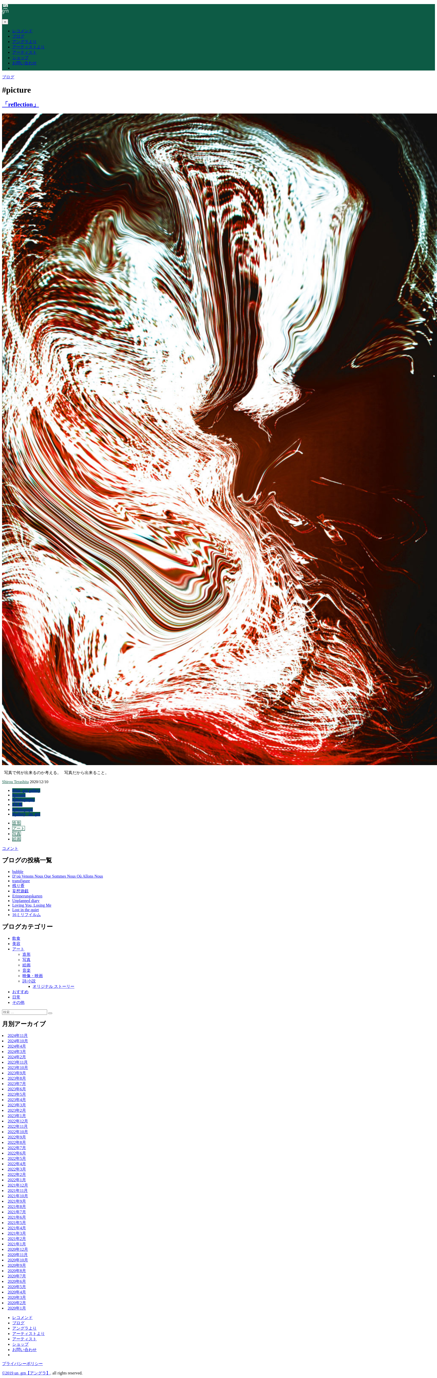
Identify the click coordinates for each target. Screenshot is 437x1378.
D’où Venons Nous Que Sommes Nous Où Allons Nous (57, 876)
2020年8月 (17, 1271)
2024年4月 (17, 1046)
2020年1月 (17, 1308)
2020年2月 (17, 1303)
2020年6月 (17, 1281)
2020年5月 (17, 1287)
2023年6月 (17, 1089)
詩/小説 (29, 981)
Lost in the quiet (25, 910)
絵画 (16, 839)
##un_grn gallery (26, 790)
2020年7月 (17, 1276)
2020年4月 (17, 1292)
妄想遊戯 (20, 891)
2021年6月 (17, 1217)
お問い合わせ (24, 63)
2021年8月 (17, 1206)
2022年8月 (17, 1142)
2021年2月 (17, 1238)
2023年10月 (18, 1067)
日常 (16, 997)
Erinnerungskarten (27, 896)
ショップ (20, 57)
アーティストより (28, 47)
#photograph (22, 809)
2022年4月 (17, 1164)
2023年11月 (18, 1062)
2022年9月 (17, 1137)
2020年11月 (18, 1255)
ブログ (18, 36)
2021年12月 (18, 1185)
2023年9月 (17, 1073)
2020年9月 (17, 1265)
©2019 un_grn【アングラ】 (26, 1373)
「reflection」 (20, 104)
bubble (17, 871)
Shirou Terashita (15, 782)
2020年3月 (17, 1297)
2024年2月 (17, 1057)
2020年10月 (18, 1260)
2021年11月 (18, 1190)
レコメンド (22, 31)
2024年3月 (17, 1051)
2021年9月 (17, 1201)
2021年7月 (17, 1212)
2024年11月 (18, 1035)
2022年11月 (18, 1126)
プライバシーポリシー (22, 1363)
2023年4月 (17, 1100)
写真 (16, 834)
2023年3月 (17, 1105)
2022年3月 (17, 1169)
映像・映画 (32, 976)
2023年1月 (17, 1116)
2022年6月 (17, 1153)
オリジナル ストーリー (53, 986)
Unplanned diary (25, 900)
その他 (18, 1002)
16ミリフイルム (26, 914)
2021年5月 (17, 1222)
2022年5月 (17, 1158)
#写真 (17, 804)
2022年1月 (17, 1180)
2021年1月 (17, 1244)
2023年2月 (17, 1110)
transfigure (21, 881)
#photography (23, 799)
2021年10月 (18, 1196)
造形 (16, 823)
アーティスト (24, 52)
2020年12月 (18, 1249)
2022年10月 (18, 1132)
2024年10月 (18, 1041)
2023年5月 (17, 1094)
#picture (18, 795)
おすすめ (20, 992)
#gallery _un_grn (26, 814)
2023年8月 (17, 1078)
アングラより (24, 41)
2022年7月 (17, 1148)
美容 (16, 943)
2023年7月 (17, 1083)
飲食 (16, 938)
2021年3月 (17, 1233)
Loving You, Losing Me (31, 905)
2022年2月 (17, 1174)
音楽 (26, 970)
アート (18, 828)
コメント (10, 848)
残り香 (18, 885)
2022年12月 (18, 1121)
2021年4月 (17, 1228)
